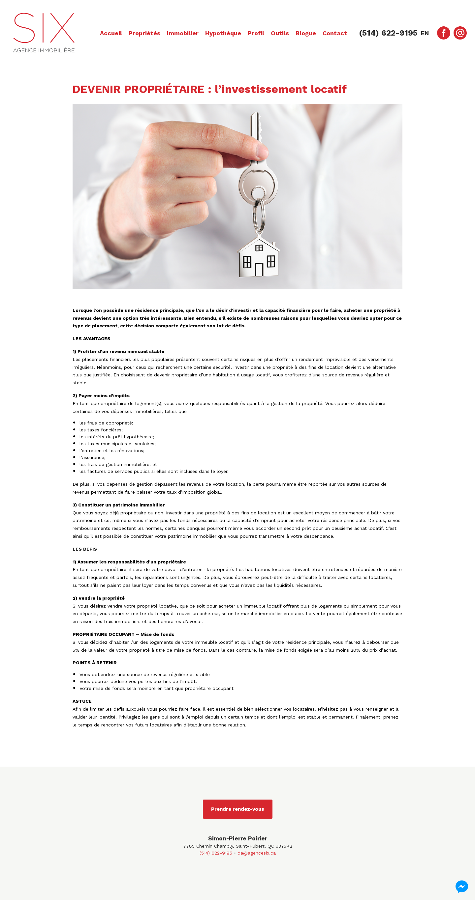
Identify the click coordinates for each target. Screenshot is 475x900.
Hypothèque (223, 33)
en (425, 33)
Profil (256, 33)
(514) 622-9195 (216, 853)
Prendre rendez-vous (237, 809)
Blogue (306, 33)
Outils (280, 33)
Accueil (111, 33)
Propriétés (144, 33)
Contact (335, 33)
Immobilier (183, 33)
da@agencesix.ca (257, 853)
